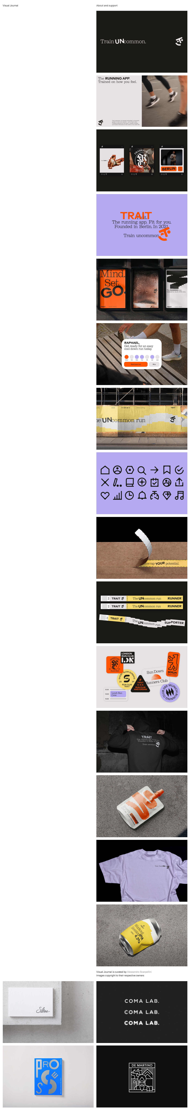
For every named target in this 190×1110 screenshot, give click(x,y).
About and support (106, 5)
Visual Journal (10, 5)
